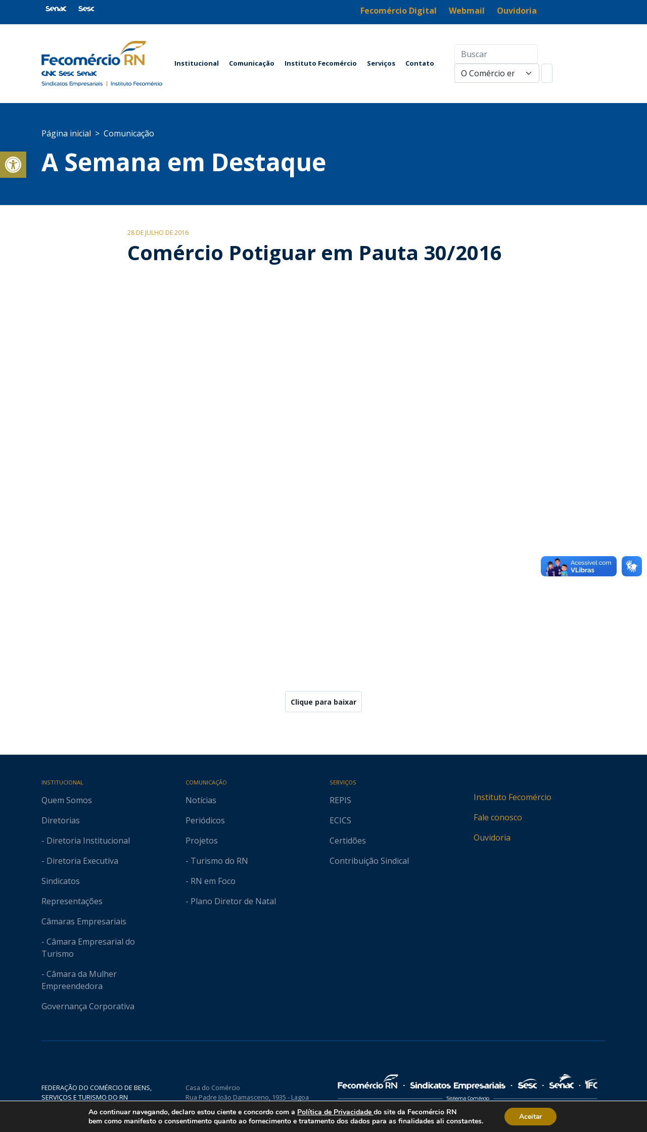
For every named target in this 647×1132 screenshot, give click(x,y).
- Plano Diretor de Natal (231, 901)
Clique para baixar (323, 702)
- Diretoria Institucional (85, 840)
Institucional (196, 63)
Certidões (348, 840)
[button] (13, 165)
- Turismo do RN (217, 860)
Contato (419, 63)
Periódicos (205, 820)
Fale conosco (498, 817)
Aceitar (530, 1116)
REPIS (340, 800)
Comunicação (251, 63)
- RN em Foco (211, 881)
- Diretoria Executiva (79, 860)
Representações (72, 901)
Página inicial (66, 133)
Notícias (201, 800)
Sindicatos (60, 881)
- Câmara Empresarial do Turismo (88, 947)
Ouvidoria (492, 837)
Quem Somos (66, 800)
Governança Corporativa (87, 1006)
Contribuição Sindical (369, 860)
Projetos (202, 840)
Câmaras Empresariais (83, 921)
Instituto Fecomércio (321, 63)
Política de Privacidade (334, 1111)
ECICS (340, 820)
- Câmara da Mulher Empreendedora (79, 980)
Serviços (381, 63)
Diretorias (60, 820)
